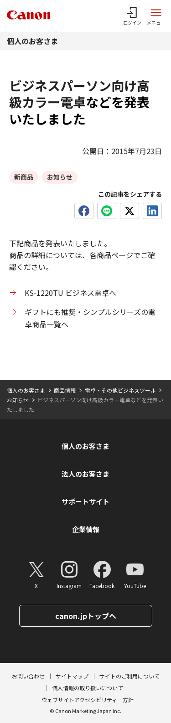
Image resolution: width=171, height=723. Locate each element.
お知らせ (18, 400)
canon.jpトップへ (85, 615)
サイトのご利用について (129, 676)
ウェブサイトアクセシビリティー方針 (87, 699)
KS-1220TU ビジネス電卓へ (70, 292)
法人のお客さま (85, 474)
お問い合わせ (28, 676)
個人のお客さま (32, 40)
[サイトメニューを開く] (156, 16)
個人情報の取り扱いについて (87, 688)
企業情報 (85, 529)
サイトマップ (72, 676)
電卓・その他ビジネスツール (120, 390)
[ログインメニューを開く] (132, 16)
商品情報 (65, 390)
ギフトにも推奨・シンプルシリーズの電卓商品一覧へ (90, 317)
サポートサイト (85, 501)
